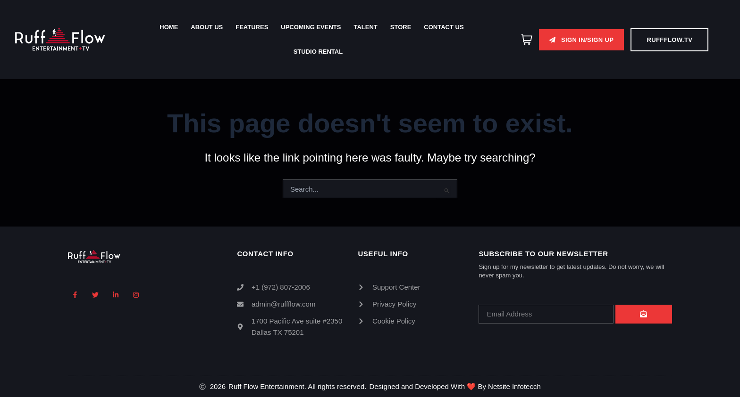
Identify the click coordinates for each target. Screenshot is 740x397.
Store (401, 27)
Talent (365, 27)
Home (169, 27)
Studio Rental (318, 51)
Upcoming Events (311, 27)
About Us (207, 27)
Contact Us (443, 27)
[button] (581, 39)
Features (251, 27)
